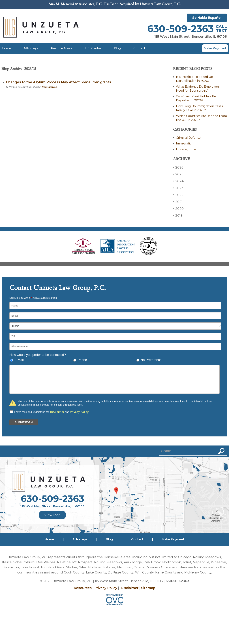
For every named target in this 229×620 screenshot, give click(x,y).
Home (6, 48)
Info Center (93, 48)
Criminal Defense (188, 137)
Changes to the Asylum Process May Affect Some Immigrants (58, 82)
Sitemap (148, 588)
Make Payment (215, 48)
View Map (52, 515)
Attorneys (31, 48)
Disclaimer (57, 412)
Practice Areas (61, 48)
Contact (139, 48)
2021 (178, 201)
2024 (178, 181)
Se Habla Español (206, 18)
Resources (83, 588)
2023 (178, 188)
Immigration (49, 86)
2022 (178, 194)
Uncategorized (187, 149)
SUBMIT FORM (24, 422)
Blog (117, 48)
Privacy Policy (79, 412)
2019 (178, 215)
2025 (178, 174)
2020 (178, 208)
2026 (178, 167)
